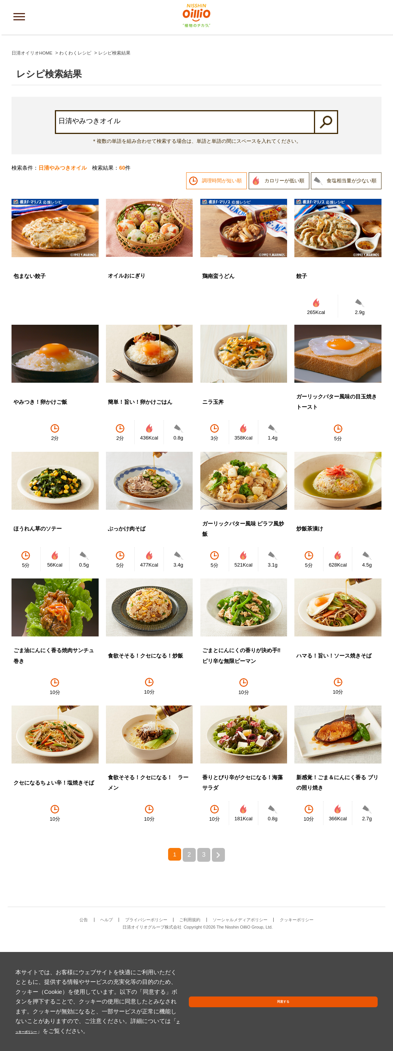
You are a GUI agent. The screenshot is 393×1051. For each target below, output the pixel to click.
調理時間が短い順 (222, 290)
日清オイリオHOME (32, 162)
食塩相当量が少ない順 (351, 290)
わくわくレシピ (75, 162)
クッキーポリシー (61, 1031)
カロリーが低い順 (284, 290)
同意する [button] (359, 1017)
